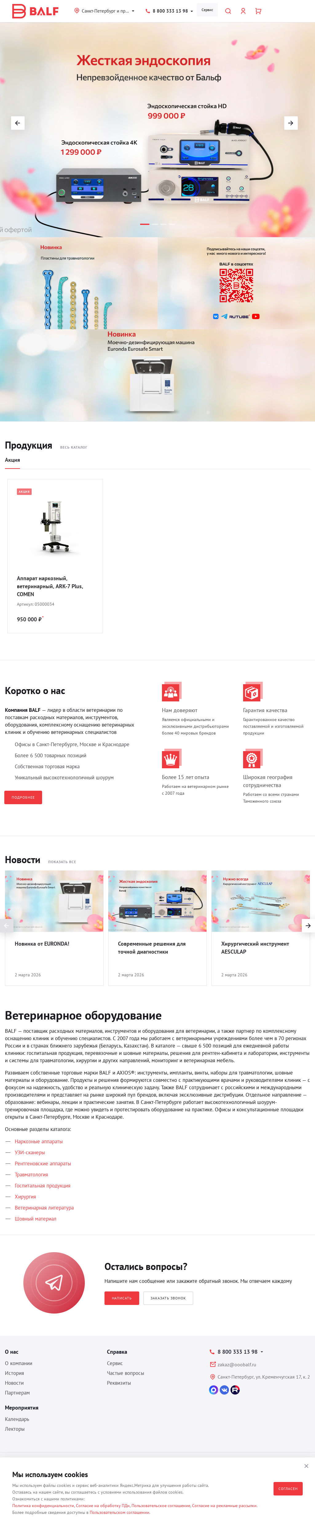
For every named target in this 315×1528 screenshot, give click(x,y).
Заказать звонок (168, 1298)
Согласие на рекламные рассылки (224, 1505)
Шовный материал (36, 1218)
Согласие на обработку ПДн (103, 1505)
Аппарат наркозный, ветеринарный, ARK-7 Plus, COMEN (50, 586)
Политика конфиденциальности (43, 1505)
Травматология (31, 1174)
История (14, 1373)
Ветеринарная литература (44, 1207)
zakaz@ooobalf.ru (237, 1364)
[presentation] (7, 925)
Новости (14, 1382)
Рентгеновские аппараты (43, 1163)
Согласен (288, 1488)
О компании (18, 1363)
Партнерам (17, 1392)
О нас (11, 1351)
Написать (122, 1298)
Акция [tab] (12, 459)
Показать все (62, 861)
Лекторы (15, 1429)
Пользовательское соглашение (161, 1505)
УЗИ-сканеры (30, 1152)
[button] (144, 224)
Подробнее (23, 797)
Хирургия (25, 1196)
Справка (117, 1351)
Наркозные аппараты (39, 1141)
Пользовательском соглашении (119, 1512)
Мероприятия (21, 1407)
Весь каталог (74, 447)
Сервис (207, 9)
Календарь (17, 1419)
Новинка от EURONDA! (42, 943)
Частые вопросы (125, 1373)
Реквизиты (119, 1382)
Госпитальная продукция (42, 1185)
